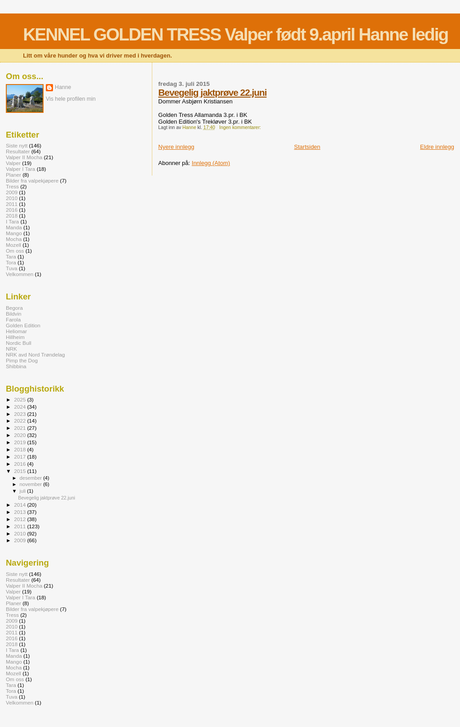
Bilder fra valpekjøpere (32, 180)
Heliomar (16, 331)
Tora (11, 262)
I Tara (12, 221)
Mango (14, 233)
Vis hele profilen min (71, 99)
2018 (12, 216)
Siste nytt (16, 145)
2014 (20, 505)
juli (23, 491)
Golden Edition (23, 325)
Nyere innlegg (176, 146)
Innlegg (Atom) (211, 163)
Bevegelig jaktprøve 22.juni (212, 92)
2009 (12, 192)
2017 (20, 456)
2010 (12, 198)
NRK (11, 349)
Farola (13, 319)
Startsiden (307, 146)
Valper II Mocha (24, 157)
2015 (20, 471)
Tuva (12, 268)
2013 (20, 512)
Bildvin (14, 314)
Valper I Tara (20, 169)
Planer (13, 175)
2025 (20, 399)
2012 (20, 519)
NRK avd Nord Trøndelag (35, 354)
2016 (12, 210)
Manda (14, 227)
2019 (20, 442)
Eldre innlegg (437, 146)
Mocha (14, 239)
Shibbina (16, 366)
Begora (14, 308)
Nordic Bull (18, 343)
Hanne (63, 87)
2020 (20, 435)
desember (32, 478)
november (32, 484)
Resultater (18, 151)
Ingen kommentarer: (240, 127)
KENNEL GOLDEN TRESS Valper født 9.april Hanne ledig (235, 34)
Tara (11, 256)
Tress (12, 186)
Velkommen (19, 274)
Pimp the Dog (22, 360)
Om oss (15, 251)
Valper (13, 163)
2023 (20, 414)
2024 (20, 407)
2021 (20, 428)
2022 (20, 421)
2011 (12, 204)
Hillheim (15, 337)
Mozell (13, 245)
